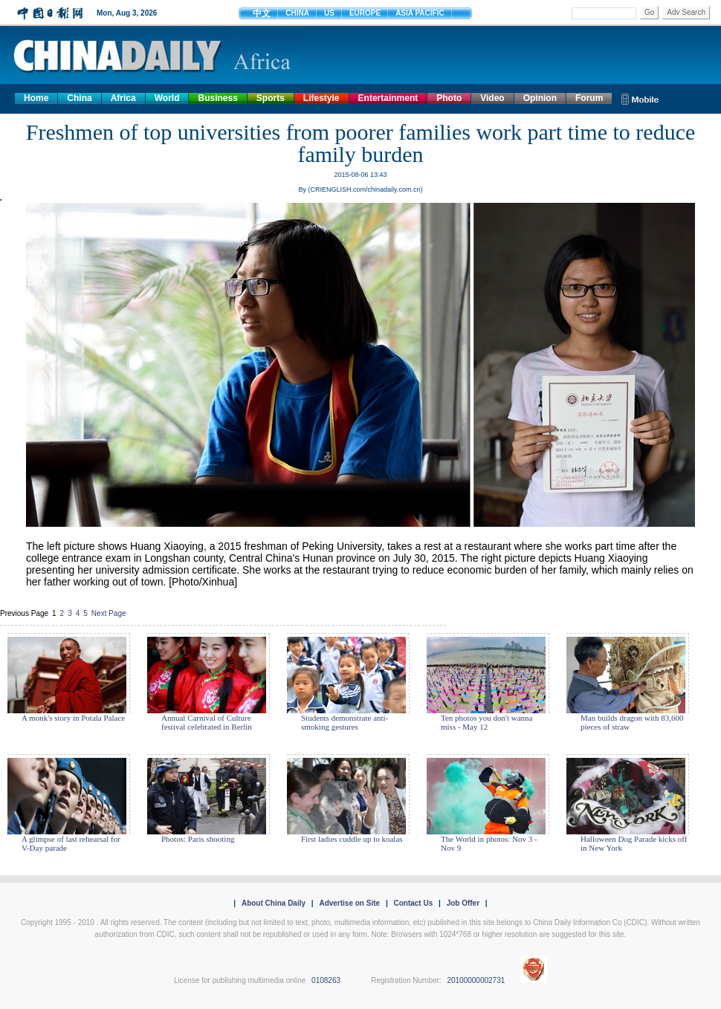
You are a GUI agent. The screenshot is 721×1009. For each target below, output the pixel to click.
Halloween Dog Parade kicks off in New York (634, 843)
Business (217, 98)
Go (649, 12)
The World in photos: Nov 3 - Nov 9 (489, 843)
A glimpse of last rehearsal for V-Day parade (71, 843)
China (79, 98)
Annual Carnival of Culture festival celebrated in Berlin (206, 722)
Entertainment (388, 98)
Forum (589, 98)
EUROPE (365, 13)
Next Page (108, 613)
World (167, 98)
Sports (270, 98)
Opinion (540, 98)
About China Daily (273, 903)
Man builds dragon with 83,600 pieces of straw (632, 722)
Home (36, 98)
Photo (449, 98)
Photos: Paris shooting (197, 838)
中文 (262, 13)
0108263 (325, 980)
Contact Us (413, 903)
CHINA (297, 13)
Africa (123, 98)
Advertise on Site (349, 903)
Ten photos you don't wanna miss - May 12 (486, 722)
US (329, 13)
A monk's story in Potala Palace (73, 717)
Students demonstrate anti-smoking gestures (344, 722)
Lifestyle (321, 98)
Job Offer (463, 903)
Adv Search (686, 12)
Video (492, 98)
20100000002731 (476, 980)
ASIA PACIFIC (419, 13)
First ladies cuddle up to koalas (352, 838)
